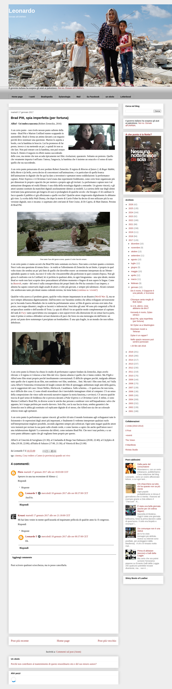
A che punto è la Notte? (138, 134)
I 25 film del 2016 (138, 346)
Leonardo (22, 11)
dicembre (135, 243)
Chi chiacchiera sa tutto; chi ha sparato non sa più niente (148, 486)
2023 (131, 216)
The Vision (130, 440)
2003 (131, 403)
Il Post (128, 430)
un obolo (110, 97)
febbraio (135, 283)
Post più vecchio (107, 640)
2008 (131, 383)
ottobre (134, 251)
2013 (131, 364)
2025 (131, 208)
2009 (131, 379)
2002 (131, 407)
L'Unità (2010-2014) (134, 426)
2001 (131, 411)
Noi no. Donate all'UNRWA (71, 88)
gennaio (135, 287)
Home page (17, 97)
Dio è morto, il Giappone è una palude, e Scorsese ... (142, 293)
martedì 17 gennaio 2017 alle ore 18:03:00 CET (46, 472)
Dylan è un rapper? (139, 335)
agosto (134, 259)
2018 (131, 236)
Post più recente (20, 640)
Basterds (17, 283)
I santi (32, 97)
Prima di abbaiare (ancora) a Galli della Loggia (146, 553)
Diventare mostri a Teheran (139, 330)
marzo (134, 279)
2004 (131, 399)
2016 (131, 352)
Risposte (25, 487)
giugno (134, 267)
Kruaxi (21, 515)
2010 (131, 375)
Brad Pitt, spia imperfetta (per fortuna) (142, 320)
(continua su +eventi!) (87, 290)
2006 (131, 391)
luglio (133, 263)
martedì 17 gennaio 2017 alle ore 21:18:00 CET (48, 515)
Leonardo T (31, 493)
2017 (131, 240)
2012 (131, 367)
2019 (131, 232)
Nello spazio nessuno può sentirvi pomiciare (142, 340)
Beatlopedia (46, 97)
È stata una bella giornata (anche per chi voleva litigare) (149, 508)
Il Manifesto (130, 445)
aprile (133, 275)
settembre (136, 255)
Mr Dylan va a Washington (142, 325)
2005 (131, 395)
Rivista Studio (131, 450)
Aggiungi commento (22, 557)
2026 (131, 204)
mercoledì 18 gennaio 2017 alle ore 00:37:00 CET (64, 493)
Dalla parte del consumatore (144, 465)
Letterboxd (125, 97)
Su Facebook (93, 97)
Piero (20, 472)
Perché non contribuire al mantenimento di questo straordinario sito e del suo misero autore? (54, 664)
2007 (131, 387)
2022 (131, 220)
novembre (136, 247)
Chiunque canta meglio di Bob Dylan (142, 300)
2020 (131, 228)
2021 (131, 224)
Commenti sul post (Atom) (68, 652)
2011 (131, 372)
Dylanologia (64, 97)
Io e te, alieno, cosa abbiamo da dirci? (140, 307)
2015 (131, 356)
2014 (131, 360)
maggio (134, 271)
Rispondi (22, 481)
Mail (78, 97)
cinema (18, 455)
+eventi (128, 435)
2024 (131, 212)
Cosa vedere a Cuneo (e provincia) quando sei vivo (46, 455)
